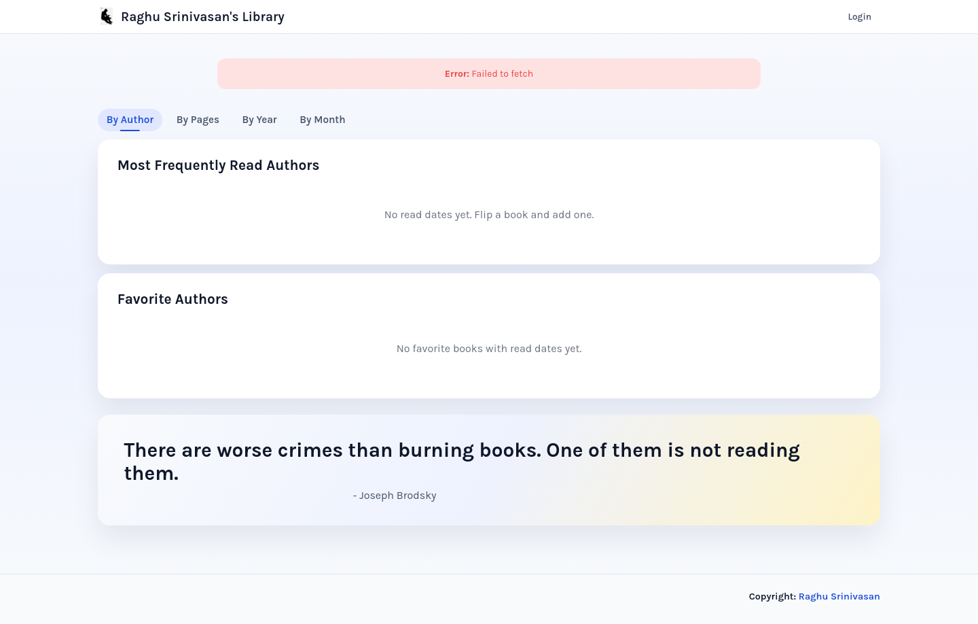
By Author (130, 120)
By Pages (198, 120)
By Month (322, 120)
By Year (259, 120)
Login (859, 17)
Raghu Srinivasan (839, 596)
